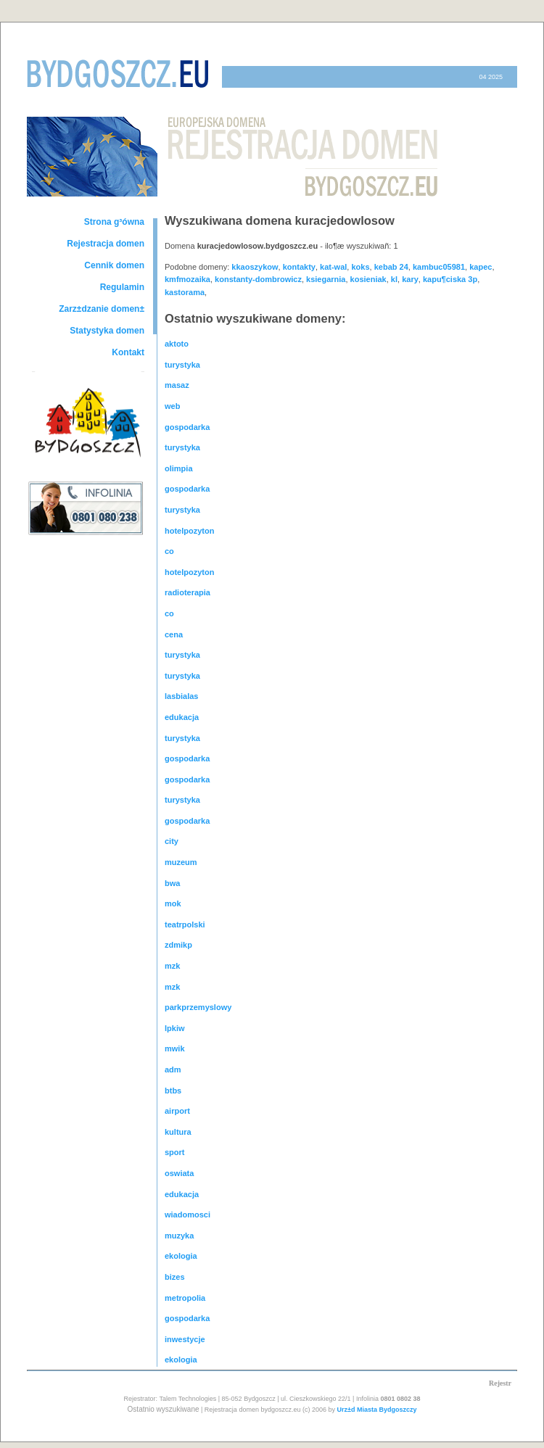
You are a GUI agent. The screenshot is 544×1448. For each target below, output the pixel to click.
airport (177, 1110)
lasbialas (181, 696)
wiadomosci (187, 1214)
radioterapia (187, 592)
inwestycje (185, 1339)
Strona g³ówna (114, 222)
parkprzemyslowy (198, 1007)
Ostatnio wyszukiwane (163, 1409)
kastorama (185, 292)
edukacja (182, 717)
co (169, 551)
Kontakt (128, 352)
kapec (480, 266)
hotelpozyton (189, 530)
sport (175, 1152)
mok (173, 903)
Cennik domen (114, 265)
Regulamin (122, 287)
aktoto (177, 343)
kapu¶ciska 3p (450, 279)
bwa (172, 883)
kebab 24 (391, 266)
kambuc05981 (439, 266)
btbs (173, 1090)
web (172, 406)
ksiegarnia (325, 279)
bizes (175, 1277)
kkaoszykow (254, 266)
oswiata (179, 1173)
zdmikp (178, 944)
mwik (175, 1048)
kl (394, 279)
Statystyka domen (107, 331)
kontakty (299, 266)
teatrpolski (185, 924)
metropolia (185, 1298)
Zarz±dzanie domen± (101, 309)
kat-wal (333, 266)
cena (174, 634)
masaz (177, 385)
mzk (172, 965)
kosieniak (368, 279)
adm (173, 1069)
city (171, 841)
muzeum (181, 862)
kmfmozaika (187, 279)
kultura (178, 1132)
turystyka (182, 364)
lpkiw (175, 1028)
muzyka (179, 1235)
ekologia (181, 1256)
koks (360, 266)
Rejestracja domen (105, 244)
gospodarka (187, 427)
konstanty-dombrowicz (258, 279)
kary (410, 279)
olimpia (179, 468)
